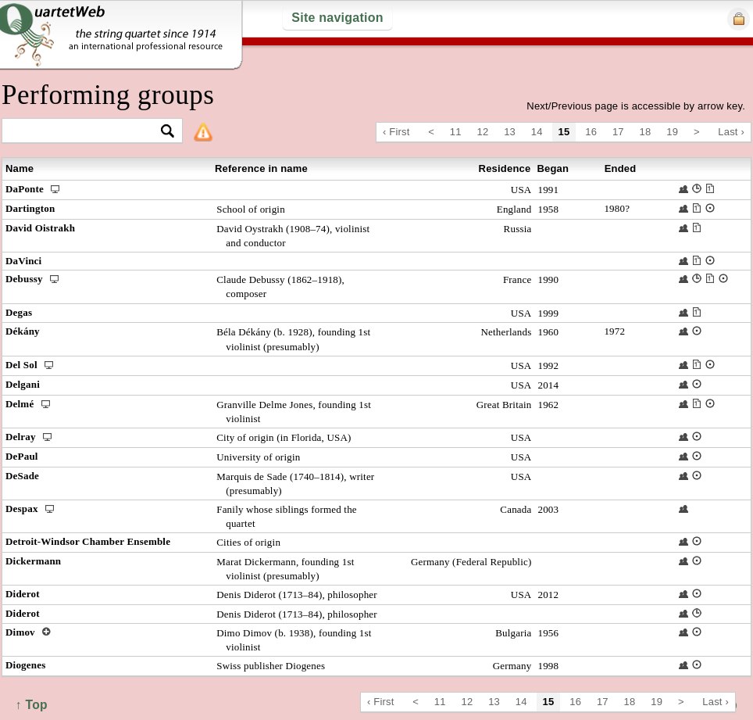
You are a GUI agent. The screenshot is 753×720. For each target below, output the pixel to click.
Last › (731, 132)
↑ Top (32, 704)
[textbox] (85, 131)
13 (510, 132)
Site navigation (337, 17)
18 (645, 132)
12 (483, 132)
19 (672, 132)
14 (537, 132)
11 (456, 132)
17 (618, 132)
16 (591, 132)
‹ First (396, 132)
